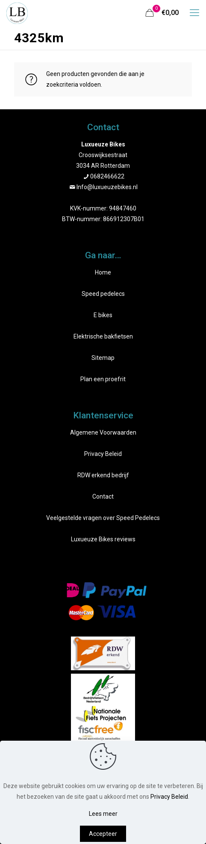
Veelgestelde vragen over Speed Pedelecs (103, 517)
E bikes (103, 315)
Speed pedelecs (103, 293)
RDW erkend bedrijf (103, 475)
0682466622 (107, 176)
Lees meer (103, 813)
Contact (103, 496)
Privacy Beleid (103, 453)
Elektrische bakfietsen (103, 336)
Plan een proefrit (103, 379)
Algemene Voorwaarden (103, 432)
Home (103, 272)
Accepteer (103, 833)
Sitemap (103, 357)
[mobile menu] (194, 13)
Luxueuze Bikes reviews (103, 539)
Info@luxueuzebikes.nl (107, 187)
